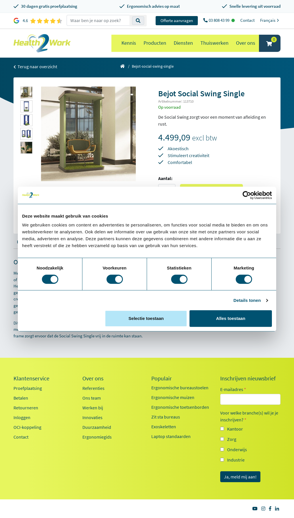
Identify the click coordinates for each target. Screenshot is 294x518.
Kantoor (235, 429)
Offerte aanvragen (176, 20)
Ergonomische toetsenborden (180, 407)
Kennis (128, 43)
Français (270, 20)
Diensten (183, 43)
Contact (247, 20)
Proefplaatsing (27, 388)
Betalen (20, 398)
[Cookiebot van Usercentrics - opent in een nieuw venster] (247, 195)
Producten (155, 43)
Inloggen (21, 417)
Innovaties (92, 417)
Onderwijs (237, 449)
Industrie (236, 460)
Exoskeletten (163, 426)
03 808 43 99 (219, 20)
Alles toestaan (230, 318)
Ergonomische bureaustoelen (179, 387)
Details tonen (247, 300)
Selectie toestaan (146, 318)
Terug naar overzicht (35, 66)
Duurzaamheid (96, 427)
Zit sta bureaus (165, 417)
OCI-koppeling (27, 427)
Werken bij (92, 408)
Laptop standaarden (171, 436)
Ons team (91, 398)
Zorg (231, 439)
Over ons (245, 43)
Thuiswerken (214, 43)
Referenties (93, 388)
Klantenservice (31, 378)
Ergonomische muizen (172, 397)
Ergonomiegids (97, 437)
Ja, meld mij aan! (240, 477)
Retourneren (25, 408)
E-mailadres (233, 389)
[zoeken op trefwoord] (98, 20)
